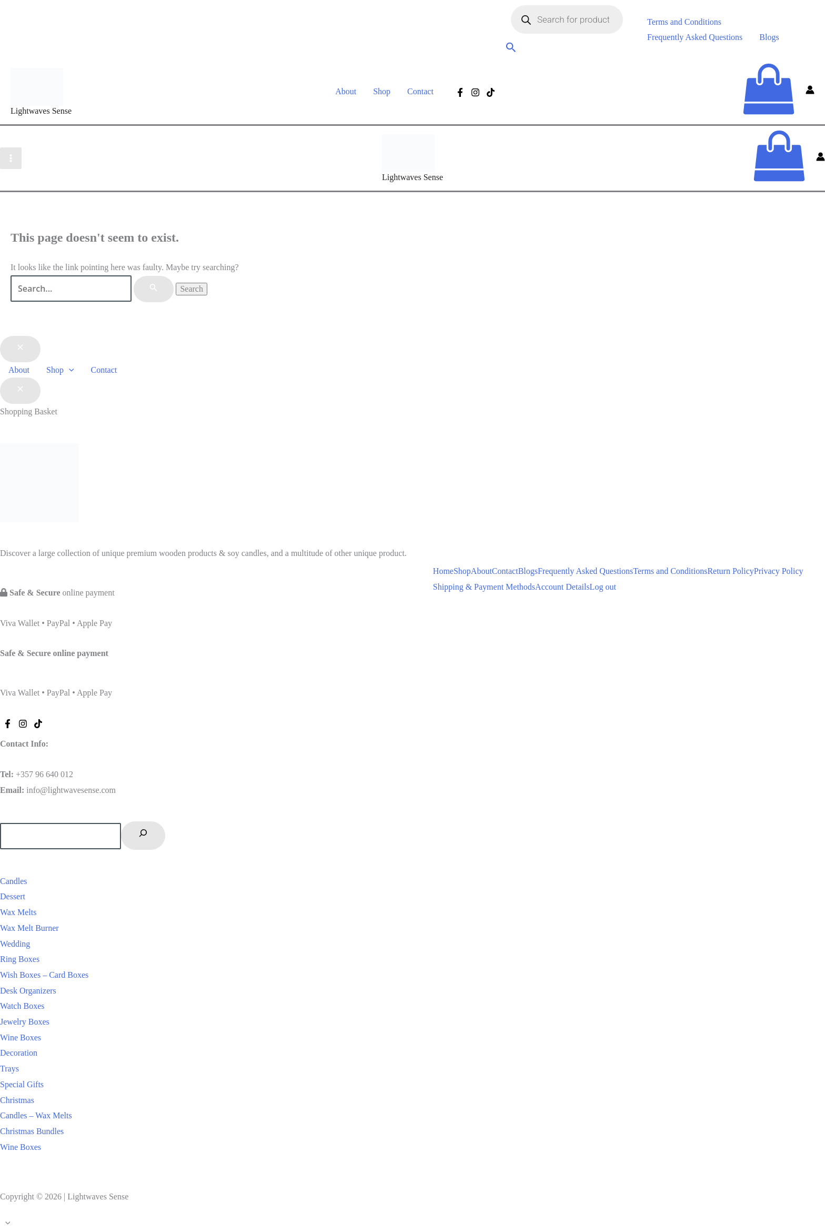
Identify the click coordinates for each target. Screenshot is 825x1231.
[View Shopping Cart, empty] (768, 92)
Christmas (17, 1100)
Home (443, 571)
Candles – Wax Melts (36, 1115)
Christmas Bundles (32, 1131)
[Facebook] (460, 92)
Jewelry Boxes (24, 1021)
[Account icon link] (810, 91)
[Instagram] (475, 92)
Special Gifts (22, 1084)
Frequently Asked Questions (694, 37)
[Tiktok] (490, 92)
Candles (13, 881)
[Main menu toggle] (11, 158)
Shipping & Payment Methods (484, 586)
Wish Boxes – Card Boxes (44, 974)
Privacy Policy (778, 571)
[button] (511, 49)
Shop (381, 91)
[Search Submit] (154, 289)
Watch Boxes (22, 1005)
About (345, 91)
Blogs (769, 37)
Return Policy (730, 571)
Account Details (562, 586)
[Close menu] (20, 349)
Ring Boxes (19, 959)
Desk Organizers (28, 990)
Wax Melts (18, 912)
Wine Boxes (20, 1037)
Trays (9, 1068)
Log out (603, 586)
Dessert (12, 896)
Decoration (18, 1052)
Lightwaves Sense (41, 110)
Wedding (15, 943)
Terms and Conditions (684, 21)
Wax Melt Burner (29, 928)
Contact (420, 91)
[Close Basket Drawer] (20, 391)
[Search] (143, 835)
